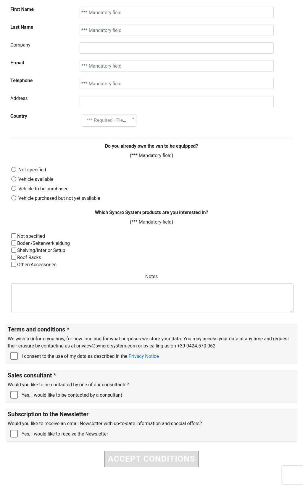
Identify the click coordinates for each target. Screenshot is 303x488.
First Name (22, 9)
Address (19, 98)
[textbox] (109, 120)
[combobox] (109, 120)
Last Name (21, 27)
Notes (151, 276)
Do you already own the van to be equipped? (151, 146)
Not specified (32, 170)
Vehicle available (36, 179)
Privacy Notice (144, 356)
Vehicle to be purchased (43, 189)
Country (18, 116)
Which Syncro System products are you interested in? (151, 212)
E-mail (17, 63)
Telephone (21, 80)
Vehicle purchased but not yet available (59, 198)
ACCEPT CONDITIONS (151, 459)
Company (20, 45)
